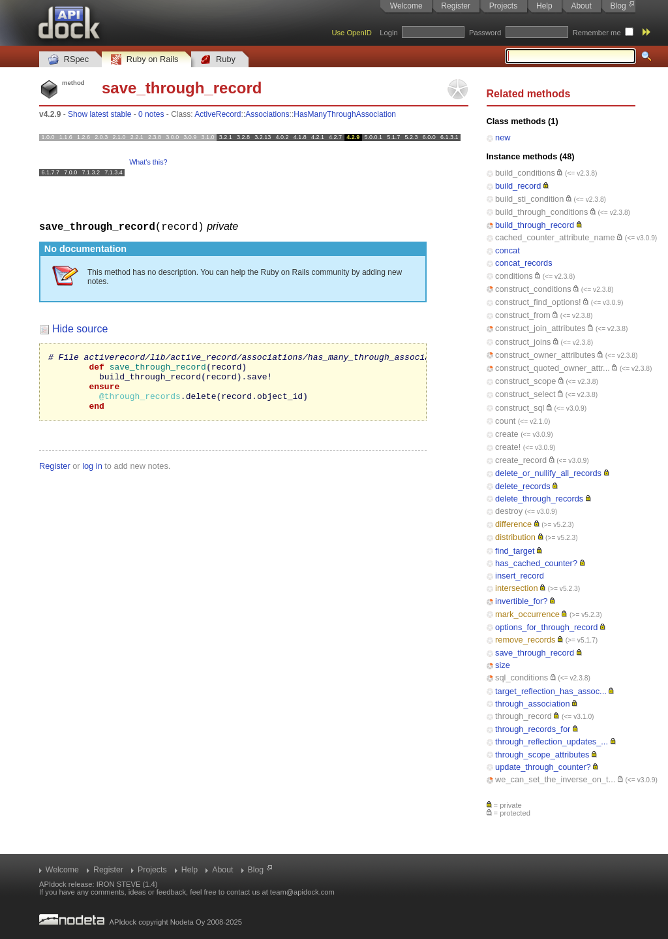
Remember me (597, 33)
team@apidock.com (302, 892)
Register (455, 5)
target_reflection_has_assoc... (551, 691)
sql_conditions (521, 677)
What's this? (148, 162)
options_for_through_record (546, 627)
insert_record (519, 576)
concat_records (524, 263)
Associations (267, 114)
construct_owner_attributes (545, 355)
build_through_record (534, 225)
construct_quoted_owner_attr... (552, 368)
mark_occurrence (527, 614)
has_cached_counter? (536, 563)
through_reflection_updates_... (551, 741)
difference (513, 524)
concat (507, 250)
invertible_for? (521, 601)
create (507, 434)
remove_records (525, 640)
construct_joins (523, 342)
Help (544, 5)
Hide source (80, 328)
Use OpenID (351, 33)
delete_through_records (539, 498)
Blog (618, 5)
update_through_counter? (543, 767)
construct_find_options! (538, 302)
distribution (515, 537)
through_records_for (532, 729)
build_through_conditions (541, 212)
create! (508, 447)
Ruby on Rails (144, 59)
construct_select (525, 394)
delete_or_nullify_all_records (548, 473)
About (581, 5)
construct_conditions (533, 289)
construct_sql (519, 408)
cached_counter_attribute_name (555, 237)
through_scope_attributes (542, 754)
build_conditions (525, 173)
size (502, 665)
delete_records (523, 486)
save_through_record (534, 653)
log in (92, 477)
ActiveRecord (217, 114)
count (505, 421)
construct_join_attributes (540, 328)
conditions (514, 276)
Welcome (406, 5)
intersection (516, 588)
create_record (521, 460)
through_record (523, 716)
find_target (514, 551)
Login (388, 33)
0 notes (151, 114)
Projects (503, 5)
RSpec (68, 59)
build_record (518, 186)
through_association (532, 703)
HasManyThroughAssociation (345, 114)
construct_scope (525, 381)
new (502, 137)
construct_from (523, 315)
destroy (509, 511)
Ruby (217, 59)
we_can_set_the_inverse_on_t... (555, 779)
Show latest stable (99, 114)
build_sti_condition (529, 199)
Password (485, 33)
